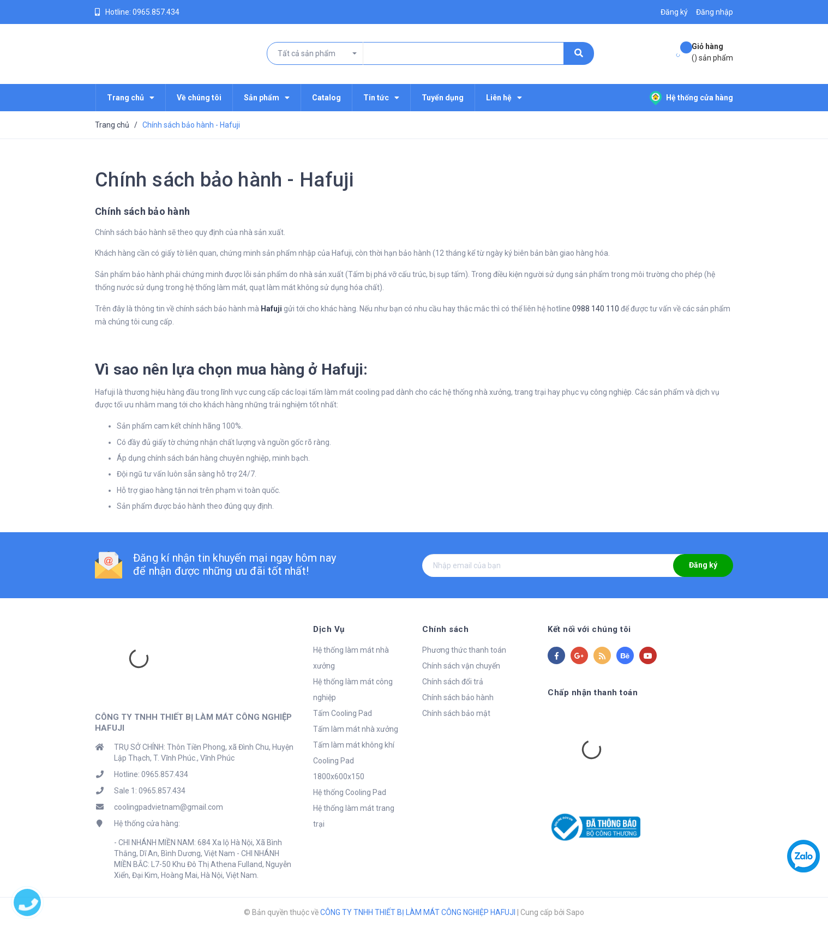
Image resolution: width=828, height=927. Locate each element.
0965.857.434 (156, 12)
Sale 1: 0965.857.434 (149, 790)
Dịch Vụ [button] (329, 629)
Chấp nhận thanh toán (593, 692)
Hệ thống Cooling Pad (349, 792)
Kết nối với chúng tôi (589, 629)
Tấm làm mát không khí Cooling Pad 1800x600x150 (353, 761)
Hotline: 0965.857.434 (151, 774)
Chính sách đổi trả (452, 681)
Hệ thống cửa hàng (691, 97)
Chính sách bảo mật (456, 713)
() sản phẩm (712, 51)
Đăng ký (703, 565)
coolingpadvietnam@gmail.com (168, 807)
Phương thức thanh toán (464, 650)
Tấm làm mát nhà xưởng (355, 729)
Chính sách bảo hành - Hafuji (224, 179)
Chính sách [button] (445, 629)
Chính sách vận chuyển (461, 665)
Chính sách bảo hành (458, 697)
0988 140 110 (595, 308)
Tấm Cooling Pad (342, 713)
